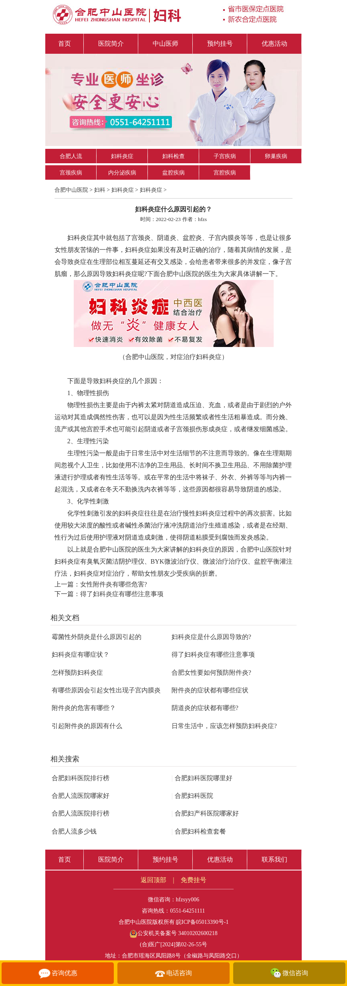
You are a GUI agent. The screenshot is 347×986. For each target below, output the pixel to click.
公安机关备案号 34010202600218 (173, 933)
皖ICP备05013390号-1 (202, 922)
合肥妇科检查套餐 (198, 831)
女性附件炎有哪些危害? (113, 584)
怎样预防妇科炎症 (77, 672)
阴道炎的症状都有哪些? (204, 707)
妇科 (99, 190)
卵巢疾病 (276, 156)
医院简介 (111, 43)
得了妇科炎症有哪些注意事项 (121, 593)
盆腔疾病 (173, 173)
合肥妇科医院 (192, 795)
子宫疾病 (225, 156)
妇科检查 (173, 156)
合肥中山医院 (71, 190)
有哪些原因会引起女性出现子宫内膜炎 (106, 690)
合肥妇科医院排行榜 (80, 778)
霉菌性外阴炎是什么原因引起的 (96, 636)
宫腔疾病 (225, 173)
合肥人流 (71, 156)
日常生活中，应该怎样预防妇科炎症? (224, 725)
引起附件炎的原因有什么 (87, 725)
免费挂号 (193, 879)
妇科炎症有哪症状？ (80, 654)
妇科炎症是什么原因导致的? (211, 636)
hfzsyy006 (187, 900)
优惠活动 (274, 43)
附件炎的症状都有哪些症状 (209, 690)
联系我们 (274, 859)
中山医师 (165, 43)
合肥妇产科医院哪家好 (205, 813)
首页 (64, 43)
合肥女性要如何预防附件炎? (211, 672)
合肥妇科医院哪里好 (201, 778)
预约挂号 (220, 43)
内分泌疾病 (122, 173)
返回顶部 (153, 879)
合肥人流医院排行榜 (80, 813)
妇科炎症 (122, 156)
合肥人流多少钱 (74, 831)
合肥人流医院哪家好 (80, 795)
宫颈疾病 (71, 173)
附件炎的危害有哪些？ (84, 707)
